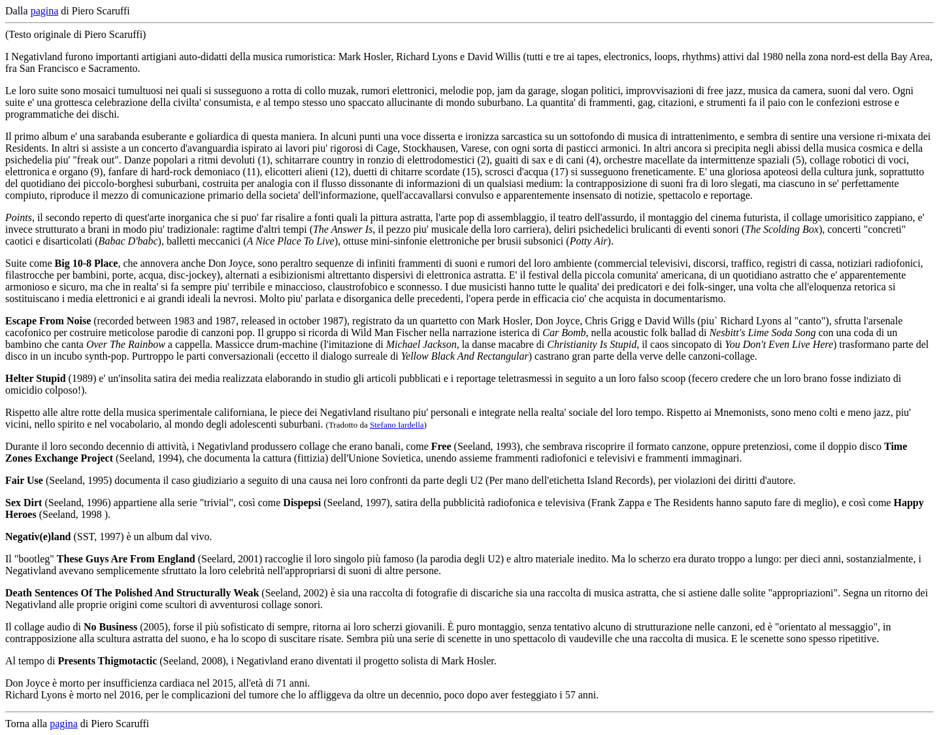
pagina (45, 10)
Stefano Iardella (397, 425)
